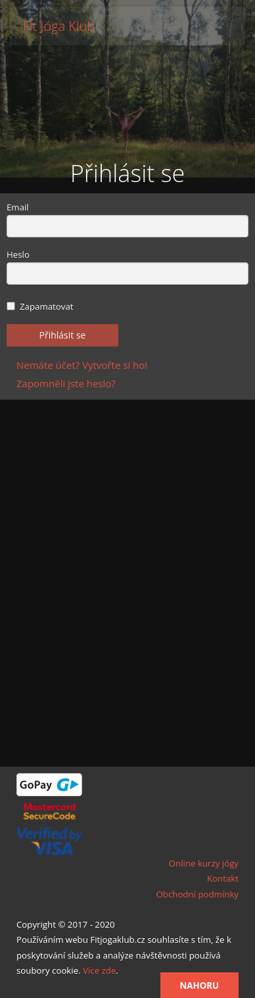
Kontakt (223, 878)
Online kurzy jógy (204, 863)
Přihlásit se (62, 335)
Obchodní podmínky (197, 894)
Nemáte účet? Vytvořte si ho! (81, 364)
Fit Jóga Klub (59, 26)
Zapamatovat (40, 306)
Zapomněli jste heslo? (66, 383)
